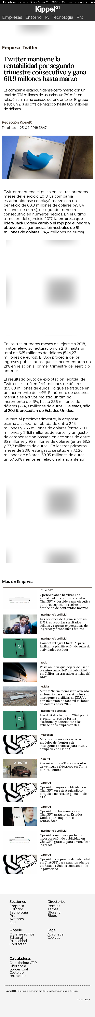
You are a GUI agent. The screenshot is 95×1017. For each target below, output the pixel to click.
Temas (53, 909)
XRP (55, 2)
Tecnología (62, 17)
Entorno (33, 17)
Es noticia (9, 2)
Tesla (44, 662)
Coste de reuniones (18, 974)
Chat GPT (47, 590)
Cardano (67, 2)
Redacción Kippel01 (17, 122)
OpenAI (46, 782)
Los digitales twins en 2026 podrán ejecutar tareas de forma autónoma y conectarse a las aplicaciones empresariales (65, 720)
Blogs (52, 915)
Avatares (17, 919)
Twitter (29, 47)
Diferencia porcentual (19, 968)
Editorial (16, 937)
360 (13, 922)
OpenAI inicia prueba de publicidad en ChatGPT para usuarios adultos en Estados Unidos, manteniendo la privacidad (65, 864)
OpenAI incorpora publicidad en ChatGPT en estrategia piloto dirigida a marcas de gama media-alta (64, 792)
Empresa (11, 47)
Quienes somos (22, 934)
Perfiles (54, 906)
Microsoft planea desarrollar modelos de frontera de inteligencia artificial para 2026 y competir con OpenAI (63, 744)
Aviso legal (56, 934)
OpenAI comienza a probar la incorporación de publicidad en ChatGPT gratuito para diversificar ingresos (65, 840)
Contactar (18, 944)
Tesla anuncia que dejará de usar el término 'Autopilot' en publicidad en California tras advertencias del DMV (65, 672)
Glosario (54, 912)
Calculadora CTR (23, 963)
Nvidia (21, 2)
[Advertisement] (47, 34)
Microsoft (47, 734)
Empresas (12, 17)
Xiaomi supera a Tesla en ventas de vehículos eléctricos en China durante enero (63, 766)
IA (47, 17)
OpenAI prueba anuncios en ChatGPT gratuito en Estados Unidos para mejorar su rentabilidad (61, 816)
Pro (79, 17)
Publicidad (18, 941)
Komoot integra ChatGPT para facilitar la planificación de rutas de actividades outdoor (65, 646)
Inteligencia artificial (54, 614)
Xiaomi (82, 2)
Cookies (54, 937)
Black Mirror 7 (39, 2)
